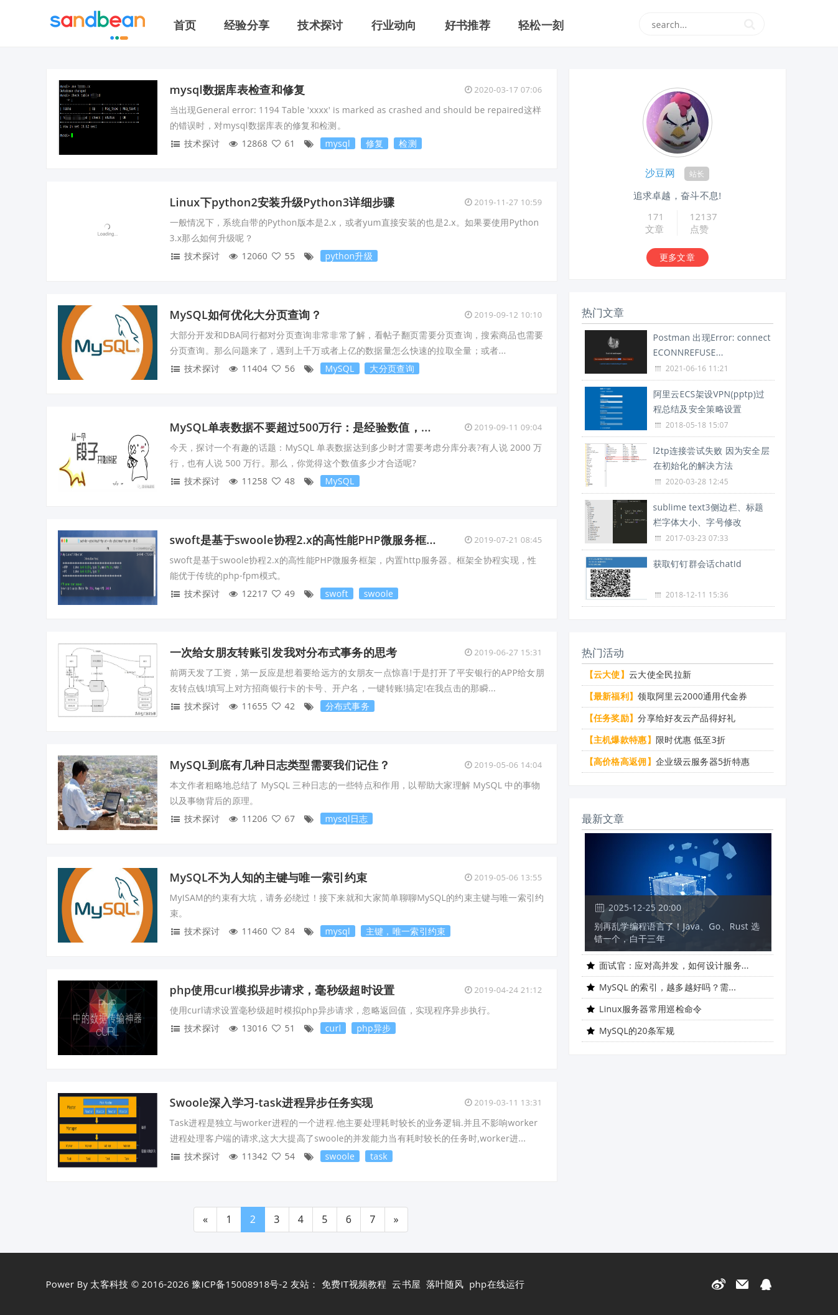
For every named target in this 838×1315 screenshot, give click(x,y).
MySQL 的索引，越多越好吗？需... (667, 987)
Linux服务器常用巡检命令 (650, 1009)
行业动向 (394, 24)
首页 (185, 24)
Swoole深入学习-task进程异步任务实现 (271, 1102)
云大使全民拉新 (638, 674)
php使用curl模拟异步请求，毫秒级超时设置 (282, 989)
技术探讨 (320, 24)
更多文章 (677, 257)
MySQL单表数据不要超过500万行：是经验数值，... (300, 427)
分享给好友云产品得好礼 (660, 718)
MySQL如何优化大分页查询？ (246, 314)
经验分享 (246, 24)
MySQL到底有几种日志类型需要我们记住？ (280, 764)
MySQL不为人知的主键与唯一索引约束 (269, 877)
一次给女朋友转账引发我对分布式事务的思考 (284, 652)
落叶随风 (445, 1284)
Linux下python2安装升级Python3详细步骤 (282, 202)
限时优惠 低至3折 (655, 739)
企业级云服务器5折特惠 (667, 761)
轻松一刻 (541, 24)
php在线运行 (497, 1284)
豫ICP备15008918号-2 (239, 1284)
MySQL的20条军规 (636, 1030)
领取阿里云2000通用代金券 (666, 696)
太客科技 (109, 1284)
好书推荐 (467, 24)
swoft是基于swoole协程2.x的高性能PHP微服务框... (303, 539)
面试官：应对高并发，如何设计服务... (674, 965)
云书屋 (406, 1284)
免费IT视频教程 (354, 1284)
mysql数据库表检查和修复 (237, 89)
